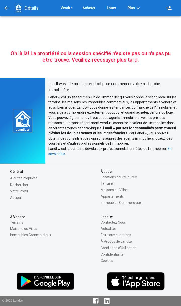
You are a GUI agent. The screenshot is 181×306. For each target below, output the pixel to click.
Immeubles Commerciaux (121, 203)
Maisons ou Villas (114, 190)
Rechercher (19, 185)
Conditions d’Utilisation (119, 248)
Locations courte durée (119, 177)
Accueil (16, 198)
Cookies (107, 261)
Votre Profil (19, 191)
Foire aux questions (116, 235)
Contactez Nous (113, 222)
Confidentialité (112, 254)
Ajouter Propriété (23, 178)
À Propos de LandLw (117, 241)
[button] (18, 8)
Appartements (112, 196)
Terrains (107, 183)
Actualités (109, 229)
